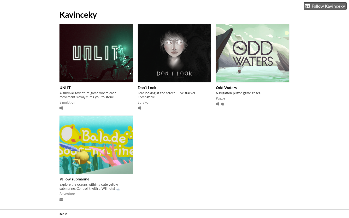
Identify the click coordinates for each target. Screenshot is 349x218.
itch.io (63, 214)
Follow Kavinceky (325, 6)
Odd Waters (226, 87)
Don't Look (147, 87)
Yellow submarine (74, 179)
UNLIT (65, 87)
